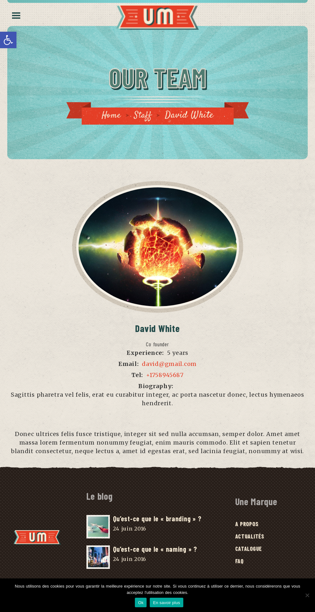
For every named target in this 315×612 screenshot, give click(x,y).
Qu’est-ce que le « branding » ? (157, 518)
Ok (140, 602)
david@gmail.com (169, 364)
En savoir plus (166, 602)
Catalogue (248, 549)
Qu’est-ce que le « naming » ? (155, 549)
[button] (8, 40)
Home (110, 115)
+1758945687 (165, 375)
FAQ (239, 561)
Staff (143, 115)
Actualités (249, 536)
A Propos (247, 524)
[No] (307, 595)
